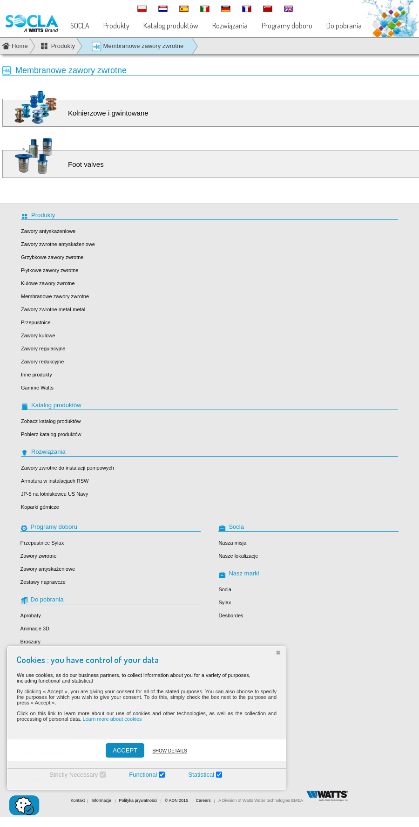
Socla (224, 589)
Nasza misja (232, 543)
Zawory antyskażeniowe (48, 231)
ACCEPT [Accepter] (118, 750)
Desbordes (230, 615)
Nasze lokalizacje (238, 556)
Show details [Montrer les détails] (163, 750)
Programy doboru (287, 25)
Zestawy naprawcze (43, 582)
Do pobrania (344, 25)
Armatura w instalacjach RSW (55, 481)
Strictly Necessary (67, 774)
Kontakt (78, 800)
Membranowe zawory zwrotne (137, 46)
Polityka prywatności (138, 800)
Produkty (116, 25)
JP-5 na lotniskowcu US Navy (54, 494)
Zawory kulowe (38, 335)
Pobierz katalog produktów (51, 434)
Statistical (195, 774)
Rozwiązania (230, 25)
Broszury (30, 641)
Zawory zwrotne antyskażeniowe (58, 244)
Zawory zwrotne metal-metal (53, 309)
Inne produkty (36, 374)
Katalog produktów (170, 25)
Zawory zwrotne (38, 556)
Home (20, 45)
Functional (136, 774)
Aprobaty (30, 615)
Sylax (224, 602)
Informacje (102, 800)
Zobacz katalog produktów (51, 421)
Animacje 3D (34, 628)
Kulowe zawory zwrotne (48, 283)
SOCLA (79, 25)
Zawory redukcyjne (42, 361)
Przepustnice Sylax (42, 543)
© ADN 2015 (176, 800)
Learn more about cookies (105, 719)
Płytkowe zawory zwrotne (50, 270)
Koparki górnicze (40, 507)
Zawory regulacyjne (43, 348)
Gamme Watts (37, 387)
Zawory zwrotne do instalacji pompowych (67, 468)
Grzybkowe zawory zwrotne (52, 257)
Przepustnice (36, 322)
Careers (203, 800)
